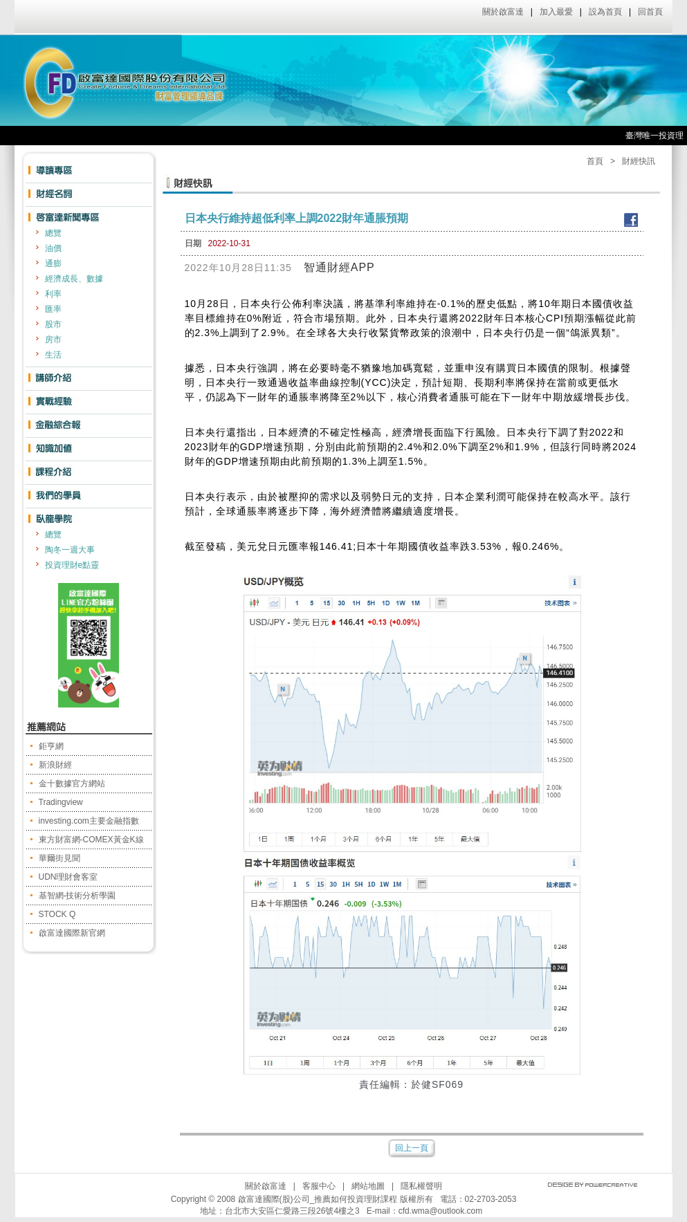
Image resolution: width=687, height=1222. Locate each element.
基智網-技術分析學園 (77, 895)
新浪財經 (55, 765)
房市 (53, 339)
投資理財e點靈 (72, 565)
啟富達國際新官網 (72, 933)
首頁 (595, 161)
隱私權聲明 (421, 1186)
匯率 (53, 309)
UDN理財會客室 (68, 877)
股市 (53, 324)
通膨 (53, 263)
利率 (53, 294)
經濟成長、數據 (74, 279)
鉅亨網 (51, 746)
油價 (53, 248)
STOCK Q (57, 914)
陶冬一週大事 (70, 550)
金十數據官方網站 (72, 783)
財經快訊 (638, 161)
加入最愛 (556, 12)
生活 (53, 355)
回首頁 (650, 12)
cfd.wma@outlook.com (441, 1211)
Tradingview (61, 802)
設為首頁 (605, 12)
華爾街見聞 (59, 858)
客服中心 (319, 1186)
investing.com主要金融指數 (89, 821)
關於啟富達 (503, 12)
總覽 (53, 233)
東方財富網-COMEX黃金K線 (91, 839)
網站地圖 (368, 1186)
